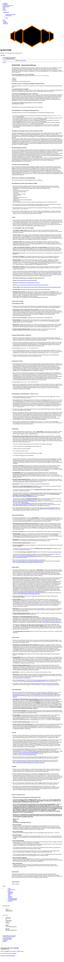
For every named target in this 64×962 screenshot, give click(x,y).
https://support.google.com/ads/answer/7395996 (22, 504)
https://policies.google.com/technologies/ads (46, 507)
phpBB (7, 951)
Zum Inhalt (3, 55)
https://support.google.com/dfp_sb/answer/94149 (25, 481)
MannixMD (16, 948)
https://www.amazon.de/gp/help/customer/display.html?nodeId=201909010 (28, 561)
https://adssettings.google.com (37, 493)
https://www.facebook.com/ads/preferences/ (28, 754)
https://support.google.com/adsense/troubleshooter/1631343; (25, 496)
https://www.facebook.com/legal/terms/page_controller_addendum (26, 761)
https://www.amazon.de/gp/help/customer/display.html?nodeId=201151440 (28, 562)
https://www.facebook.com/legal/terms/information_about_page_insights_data (28, 762)
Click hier (17, 883)
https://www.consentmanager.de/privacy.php (22, 315)
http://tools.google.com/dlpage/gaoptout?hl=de (52, 622)
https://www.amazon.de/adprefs (55, 551)
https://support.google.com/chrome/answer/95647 (27, 280)
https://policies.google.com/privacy (32, 593)
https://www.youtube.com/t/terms (39, 680)
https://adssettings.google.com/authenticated (22, 677)
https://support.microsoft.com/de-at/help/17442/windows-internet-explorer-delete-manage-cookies (41, 287)
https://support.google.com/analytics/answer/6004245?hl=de (29, 592)
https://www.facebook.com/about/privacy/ (41, 751)
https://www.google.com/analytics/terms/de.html (24, 591)
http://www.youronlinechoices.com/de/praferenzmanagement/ (25, 501)
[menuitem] (5, 3)
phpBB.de (14, 953)
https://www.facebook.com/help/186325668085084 (28, 752)
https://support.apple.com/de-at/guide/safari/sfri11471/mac (28, 282)
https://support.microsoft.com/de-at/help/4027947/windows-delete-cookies (35, 289)
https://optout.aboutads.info (28, 499)
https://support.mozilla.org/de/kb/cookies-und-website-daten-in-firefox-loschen (32, 284)
